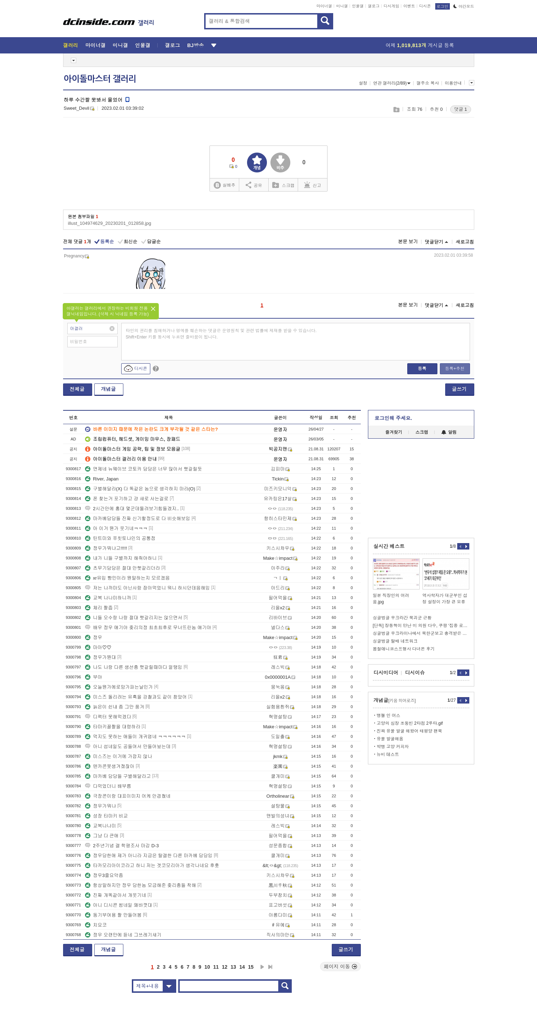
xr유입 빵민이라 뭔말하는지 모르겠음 (127, 578)
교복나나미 (100, 825)
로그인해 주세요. (393, 418)
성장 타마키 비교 (106, 816)
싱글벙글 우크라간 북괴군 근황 (402, 617)
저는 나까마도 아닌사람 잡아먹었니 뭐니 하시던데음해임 (147, 588)
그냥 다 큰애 (101, 835)
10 (207, 967)
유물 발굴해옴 (390, 738)
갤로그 (374, 6)
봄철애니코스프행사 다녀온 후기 (404, 648)
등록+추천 (454, 368)
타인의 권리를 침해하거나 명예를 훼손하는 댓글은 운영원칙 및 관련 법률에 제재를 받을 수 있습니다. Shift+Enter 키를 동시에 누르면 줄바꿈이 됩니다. (221, 334)
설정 (363, 83)
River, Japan (101, 479)
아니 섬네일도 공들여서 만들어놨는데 (127, 746)
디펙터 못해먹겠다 (108, 716)
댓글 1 (460, 109)
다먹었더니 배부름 (108, 786)
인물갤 (358, 6)
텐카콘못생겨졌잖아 (109, 766)
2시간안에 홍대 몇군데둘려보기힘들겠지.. (132, 508)
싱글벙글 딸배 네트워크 (395, 641)
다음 (262, 966)
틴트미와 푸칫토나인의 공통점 (120, 538)
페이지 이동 (340, 966)
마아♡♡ (98, 647)
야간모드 (463, 6)
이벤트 (409, 6)
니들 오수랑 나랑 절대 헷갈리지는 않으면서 (133, 617)
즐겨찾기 (393, 432)
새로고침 (465, 242)
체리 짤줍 (99, 607)
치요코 (96, 925)
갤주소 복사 (427, 83)
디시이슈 (415, 673)
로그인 (442, 6)
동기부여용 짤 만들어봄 (113, 915)
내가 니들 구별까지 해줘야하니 (121, 558)
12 (225, 967)
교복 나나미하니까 (108, 597)
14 (242, 967)
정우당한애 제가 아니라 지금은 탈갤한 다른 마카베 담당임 (148, 855)
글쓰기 (459, 389)
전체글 (77, 389)
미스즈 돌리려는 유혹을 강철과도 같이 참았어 (136, 697)
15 (251, 967)
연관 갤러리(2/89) (392, 83)
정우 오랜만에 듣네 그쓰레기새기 (123, 935)
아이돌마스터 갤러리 (100, 79)
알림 (449, 432)
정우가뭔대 (100, 657)
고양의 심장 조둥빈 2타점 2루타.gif (410, 723)
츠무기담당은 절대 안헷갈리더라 (122, 568)
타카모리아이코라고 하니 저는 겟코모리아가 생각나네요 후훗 (152, 865)
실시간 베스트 (389, 546)
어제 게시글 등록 (420, 45)
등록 (422, 368)
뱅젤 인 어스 (389, 715)
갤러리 (70, 45)
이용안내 (453, 83)
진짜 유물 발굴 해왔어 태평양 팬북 (409, 731)
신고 (312, 184)
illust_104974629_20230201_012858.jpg (109, 223)
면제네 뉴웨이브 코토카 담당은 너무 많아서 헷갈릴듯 (143, 469)
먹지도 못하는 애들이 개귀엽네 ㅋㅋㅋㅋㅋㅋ (135, 736)
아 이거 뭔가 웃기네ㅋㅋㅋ (116, 528)
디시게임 (391, 6)
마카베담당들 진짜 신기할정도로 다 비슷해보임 (137, 518)
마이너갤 (324, 6)
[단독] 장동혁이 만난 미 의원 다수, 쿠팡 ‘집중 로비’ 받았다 (421, 625)
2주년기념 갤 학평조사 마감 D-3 (122, 845)
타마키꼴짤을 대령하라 (112, 726)
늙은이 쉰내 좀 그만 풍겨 (114, 707)
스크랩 (396, 110)
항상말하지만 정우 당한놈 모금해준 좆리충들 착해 (140, 885)
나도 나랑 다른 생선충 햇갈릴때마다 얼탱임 (133, 667)
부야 (93, 677)
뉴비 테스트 (388, 754)
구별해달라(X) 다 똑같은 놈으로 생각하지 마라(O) (140, 488)
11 (216, 967)
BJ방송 (195, 45)
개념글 (108, 389)
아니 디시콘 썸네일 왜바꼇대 (118, 905)
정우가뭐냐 (100, 806)
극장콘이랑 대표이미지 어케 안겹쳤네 (127, 796)
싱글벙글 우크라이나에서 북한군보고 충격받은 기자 (421, 633)
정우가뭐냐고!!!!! (106, 548)
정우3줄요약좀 (104, 875)
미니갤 (342, 6)
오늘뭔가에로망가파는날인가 (119, 687)
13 (233, 967)
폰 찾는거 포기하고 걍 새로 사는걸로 (126, 498)
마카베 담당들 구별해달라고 (118, 776)
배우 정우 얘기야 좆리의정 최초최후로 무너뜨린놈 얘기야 (148, 627)
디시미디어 (386, 673)
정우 (93, 637)
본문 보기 (408, 241)
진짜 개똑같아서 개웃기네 (115, 895)
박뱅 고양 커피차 (393, 746)
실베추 (224, 185)
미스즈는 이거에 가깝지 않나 (118, 756)
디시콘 (425, 6)
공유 (254, 184)
